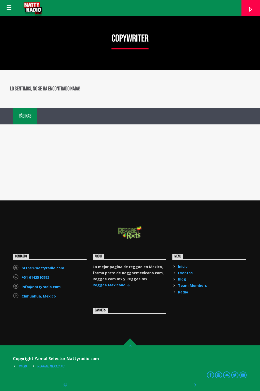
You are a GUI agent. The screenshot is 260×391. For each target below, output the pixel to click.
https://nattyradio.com (43, 268)
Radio (183, 292)
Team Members (192, 285)
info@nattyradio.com (41, 286)
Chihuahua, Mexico (39, 296)
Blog (182, 279)
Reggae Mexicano (111, 285)
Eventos (185, 272)
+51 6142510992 (35, 277)
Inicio (183, 266)
